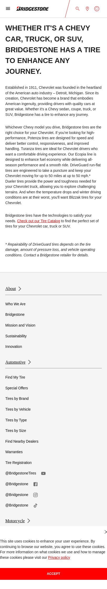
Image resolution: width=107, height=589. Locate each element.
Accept (53, 574)
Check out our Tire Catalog (38, 221)
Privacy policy (59, 558)
